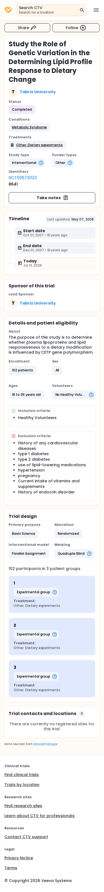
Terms (10, 868)
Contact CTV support (26, 837)
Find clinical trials (21, 774)
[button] (29, 127)
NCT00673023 (23, 177)
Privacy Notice (18, 858)
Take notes (53, 198)
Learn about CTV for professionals (39, 815)
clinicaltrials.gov (45, 744)
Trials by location (21, 784)
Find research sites (23, 806)
